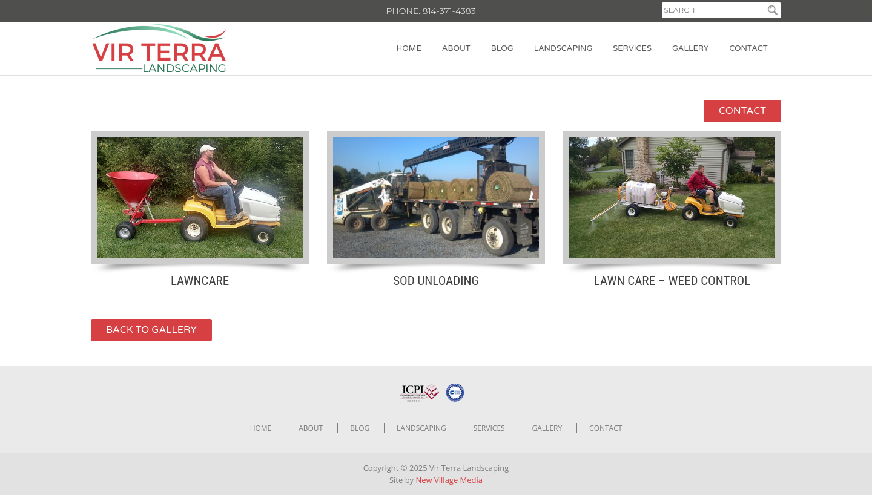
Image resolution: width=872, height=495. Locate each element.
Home (409, 48)
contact (742, 111)
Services (632, 48)
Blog (502, 48)
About (456, 48)
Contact (748, 48)
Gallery (690, 48)
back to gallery (151, 330)
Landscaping (563, 48)
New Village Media (449, 479)
